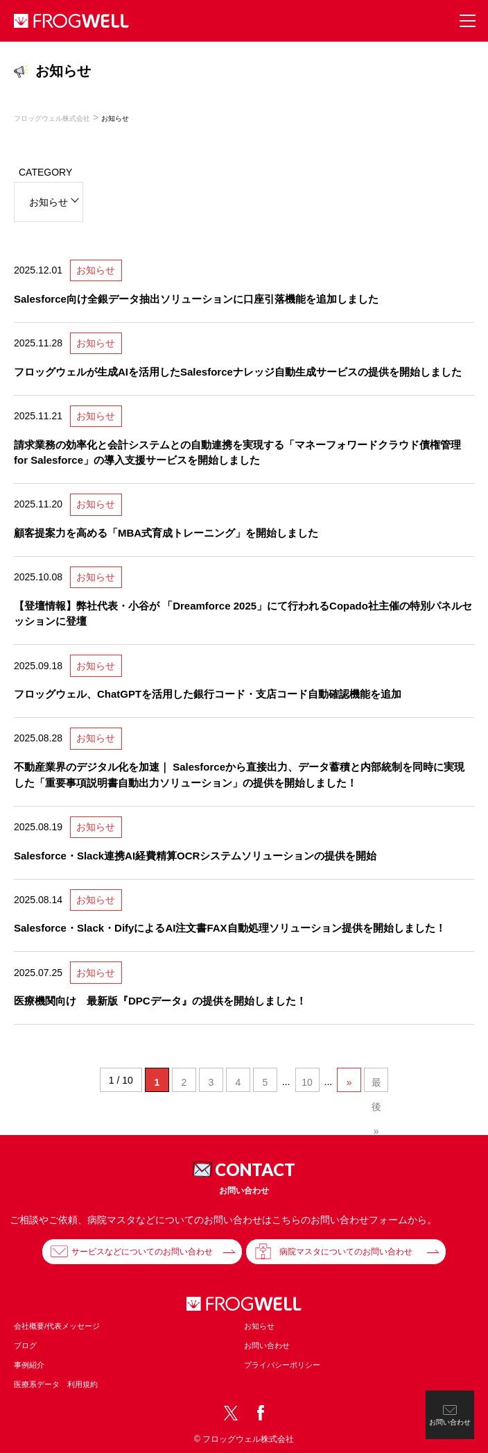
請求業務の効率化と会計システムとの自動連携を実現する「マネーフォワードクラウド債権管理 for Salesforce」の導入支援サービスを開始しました (237, 453)
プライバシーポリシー (282, 1365)
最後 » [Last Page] (376, 1084)
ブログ (25, 1345)
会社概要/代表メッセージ (57, 1326)
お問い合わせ (267, 1345)
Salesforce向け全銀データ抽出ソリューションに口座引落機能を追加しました (196, 299)
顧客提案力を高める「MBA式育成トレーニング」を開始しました (166, 533)
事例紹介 (29, 1365)
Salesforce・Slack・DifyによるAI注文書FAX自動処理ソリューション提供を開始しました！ (230, 928)
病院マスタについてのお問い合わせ (345, 1252)
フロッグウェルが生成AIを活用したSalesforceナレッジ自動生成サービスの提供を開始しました (238, 372)
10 (307, 1082)
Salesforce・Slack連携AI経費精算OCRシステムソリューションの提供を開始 (195, 856)
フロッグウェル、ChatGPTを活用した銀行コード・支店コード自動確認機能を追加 (207, 694)
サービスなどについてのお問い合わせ (142, 1252)
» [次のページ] (349, 1082)
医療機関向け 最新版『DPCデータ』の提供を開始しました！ (160, 1001)
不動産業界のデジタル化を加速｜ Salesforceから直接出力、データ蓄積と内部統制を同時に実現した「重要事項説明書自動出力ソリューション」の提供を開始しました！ (239, 775)
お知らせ (95, 270)
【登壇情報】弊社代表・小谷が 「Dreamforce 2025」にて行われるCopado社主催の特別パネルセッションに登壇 (243, 614)
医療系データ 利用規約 (56, 1384)
